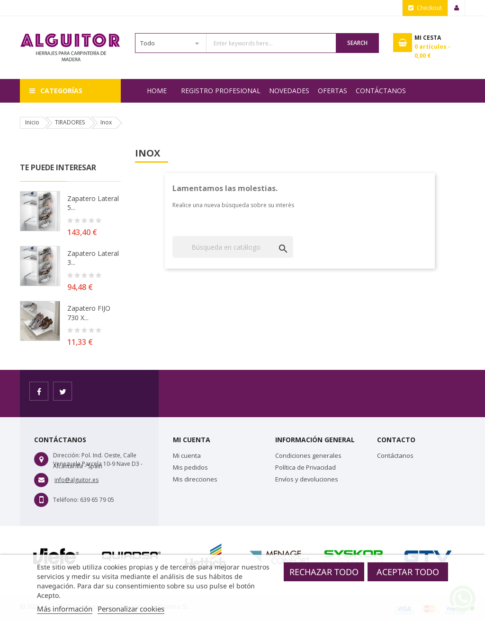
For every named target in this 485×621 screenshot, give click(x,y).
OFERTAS (332, 90)
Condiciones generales (308, 455)
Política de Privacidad (305, 467)
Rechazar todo (324, 571)
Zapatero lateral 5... (93, 203)
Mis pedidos (190, 467)
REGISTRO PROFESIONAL (220, 90)
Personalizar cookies (131, 608)
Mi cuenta (187, 455)
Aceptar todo (408, 571)
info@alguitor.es (76, 480)
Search (357, 43)
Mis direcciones (195, 479)
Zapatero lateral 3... (93, 258)
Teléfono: (66, 500)
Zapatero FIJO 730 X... (88, 313)
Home (157, 90)
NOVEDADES (289, 90)
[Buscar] (232, 247)
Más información (64, 608)
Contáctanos (381, 90)
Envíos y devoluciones (306, 479)
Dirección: (66, 455)
